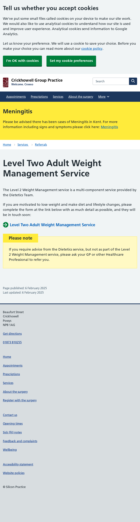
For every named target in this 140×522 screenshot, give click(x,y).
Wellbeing (10, 450)
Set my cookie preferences (71, 61)
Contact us (10, 415)
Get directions (12, 333)
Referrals (41, 144)
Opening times (13, 423)
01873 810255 (12, 342)
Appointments (16, 96)
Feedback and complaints (20, 441)
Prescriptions (39, 96)
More (104, 96)
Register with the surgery (20, 400)
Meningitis (109, 127)
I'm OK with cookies (22, 61)
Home (7, 144)
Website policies (13, 473)
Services (58, 96)
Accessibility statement (18, 464)
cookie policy (91, 48)
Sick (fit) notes (12, 432)
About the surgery (80, 96)
